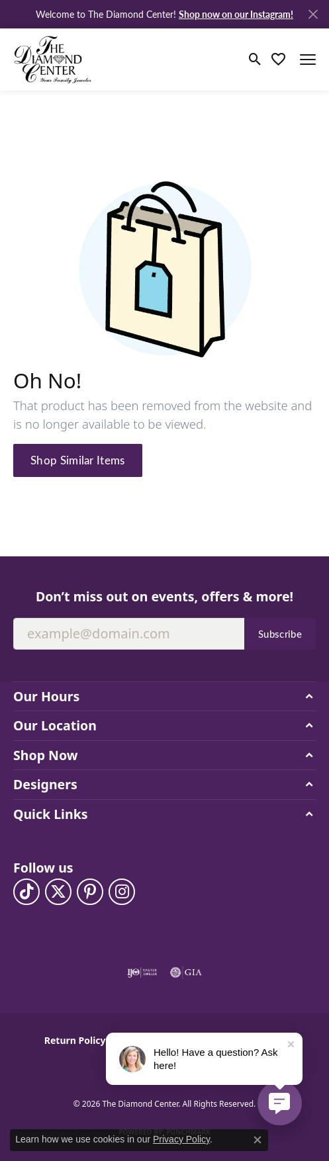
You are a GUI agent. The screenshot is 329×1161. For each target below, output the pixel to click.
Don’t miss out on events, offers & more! (164, 596)
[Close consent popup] (257, 1140)
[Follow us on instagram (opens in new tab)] (122, 892)
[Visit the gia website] (186, 972)
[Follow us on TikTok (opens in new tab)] (26, 892)
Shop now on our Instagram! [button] (236, 14)
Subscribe (280, 633)
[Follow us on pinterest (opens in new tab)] (90, 892)
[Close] (313, 14)
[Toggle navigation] (307, 59)
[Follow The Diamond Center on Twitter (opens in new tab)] (58, 892)
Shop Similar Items (77, 460)
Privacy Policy (181, 1139)
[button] (255, 59)
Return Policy (75, 1040)
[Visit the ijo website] (142, 972)
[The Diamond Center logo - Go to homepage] (53, 59)
